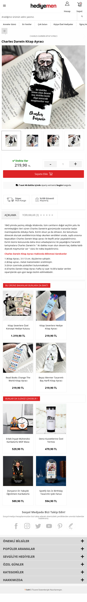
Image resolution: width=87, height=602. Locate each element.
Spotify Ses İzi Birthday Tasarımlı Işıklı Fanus (15, 500)
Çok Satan (42, 24)
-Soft (27, 598)
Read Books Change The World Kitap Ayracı (71, 350)
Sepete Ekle (43, 202)
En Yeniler (27, 24)
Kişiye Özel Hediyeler (63, 24)
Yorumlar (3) (79, 160)
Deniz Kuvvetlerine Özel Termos (43, 453)
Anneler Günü (9, 24)
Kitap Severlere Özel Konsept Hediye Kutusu (15, 350)
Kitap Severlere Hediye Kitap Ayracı (43, 350)
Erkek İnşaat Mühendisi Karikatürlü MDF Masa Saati (15, 453)
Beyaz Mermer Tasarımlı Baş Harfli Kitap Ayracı (15, 397)
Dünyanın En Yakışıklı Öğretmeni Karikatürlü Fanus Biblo (71, 453)
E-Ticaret (34, 598)
